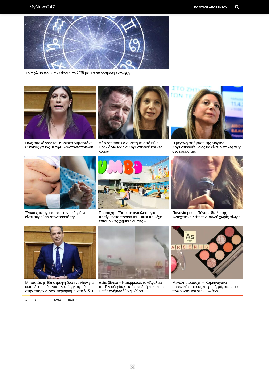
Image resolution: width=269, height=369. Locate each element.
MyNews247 (42, 6)
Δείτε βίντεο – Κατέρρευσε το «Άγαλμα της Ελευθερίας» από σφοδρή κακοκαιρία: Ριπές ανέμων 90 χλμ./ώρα (133, 286)
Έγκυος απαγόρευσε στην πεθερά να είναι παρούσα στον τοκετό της (56, 214)
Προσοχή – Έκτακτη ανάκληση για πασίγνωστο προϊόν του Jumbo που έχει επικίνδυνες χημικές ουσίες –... (131, 217)
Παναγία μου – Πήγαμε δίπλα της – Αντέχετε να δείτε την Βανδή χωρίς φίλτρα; (206, 214)
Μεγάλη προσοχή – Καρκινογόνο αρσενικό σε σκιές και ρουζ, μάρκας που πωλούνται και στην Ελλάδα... (205, 286)
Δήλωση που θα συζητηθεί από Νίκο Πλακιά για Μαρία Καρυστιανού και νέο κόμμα (130, 147)
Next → (73, 300)
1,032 (57, 300)
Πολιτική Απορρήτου (210, 7)
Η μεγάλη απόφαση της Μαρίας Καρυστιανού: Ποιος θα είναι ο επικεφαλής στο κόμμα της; (207, 147)
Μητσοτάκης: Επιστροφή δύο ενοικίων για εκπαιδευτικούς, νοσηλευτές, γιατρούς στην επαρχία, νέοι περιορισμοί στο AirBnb (59, 286)
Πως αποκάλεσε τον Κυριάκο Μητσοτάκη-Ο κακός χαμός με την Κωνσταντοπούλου (59, 144)
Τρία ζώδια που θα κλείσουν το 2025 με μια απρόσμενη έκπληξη (77, 72)
